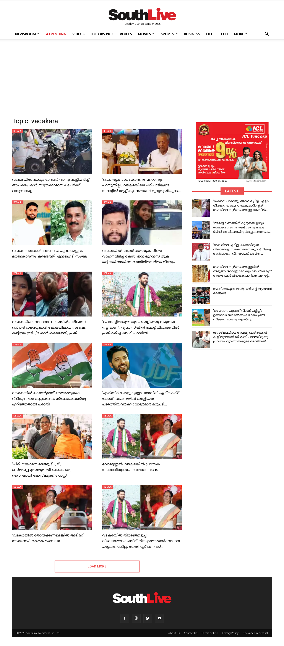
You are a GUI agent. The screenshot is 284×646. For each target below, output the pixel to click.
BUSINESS (192, 34)
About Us (174, 633)
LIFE (209, 34)
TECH (223, 34)
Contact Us (190, 633)
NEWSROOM (27, 34)
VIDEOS (78, 34)
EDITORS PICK (102, 34)
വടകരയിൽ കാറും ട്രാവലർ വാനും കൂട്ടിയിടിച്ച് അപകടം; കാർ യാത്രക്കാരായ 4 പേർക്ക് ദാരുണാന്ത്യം (50, 185)
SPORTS (169, 34)
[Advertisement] (142, 76)
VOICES (126, 34)
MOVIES (146, 34)
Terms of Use (209, 633)
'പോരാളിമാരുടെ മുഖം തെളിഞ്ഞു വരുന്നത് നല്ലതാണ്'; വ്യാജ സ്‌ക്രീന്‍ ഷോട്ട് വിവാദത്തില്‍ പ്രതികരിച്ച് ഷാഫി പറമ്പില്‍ (140, 328)
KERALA (17, 131)
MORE (240, 34)
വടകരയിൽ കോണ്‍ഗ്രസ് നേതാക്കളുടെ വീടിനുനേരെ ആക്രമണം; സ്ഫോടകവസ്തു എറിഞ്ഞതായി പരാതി (49, 399)
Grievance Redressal (255, 633)
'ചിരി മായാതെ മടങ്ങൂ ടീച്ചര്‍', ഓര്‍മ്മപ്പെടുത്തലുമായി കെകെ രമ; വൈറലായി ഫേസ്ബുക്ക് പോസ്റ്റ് (41, 470)
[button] (267, 34)
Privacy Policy (230, 633)
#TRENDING (56, 34)
